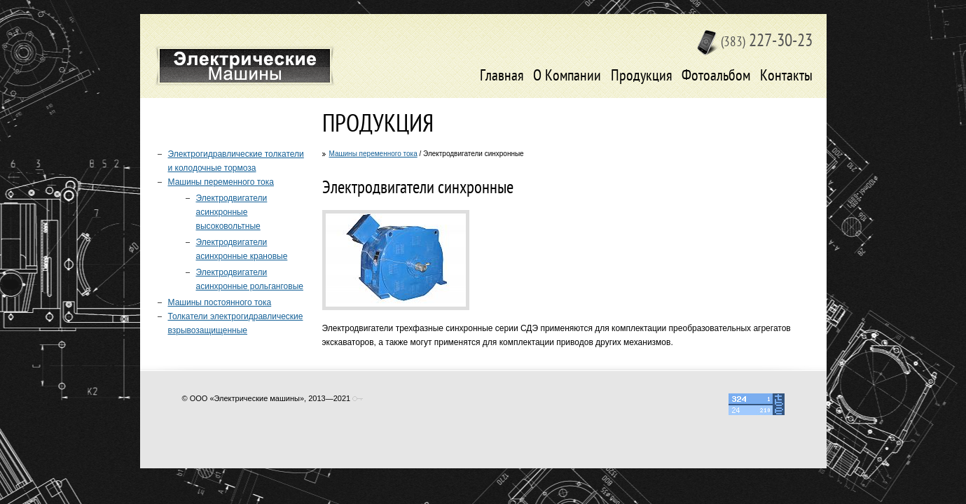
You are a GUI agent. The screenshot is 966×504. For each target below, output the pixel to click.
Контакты (786, 76)
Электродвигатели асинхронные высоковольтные (232, 212)
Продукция (641, 76)
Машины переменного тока (373, 154)
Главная (502, 76)
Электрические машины (245, 66)
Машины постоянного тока (220, 302)
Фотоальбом (716, 76)
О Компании (567, 76)
